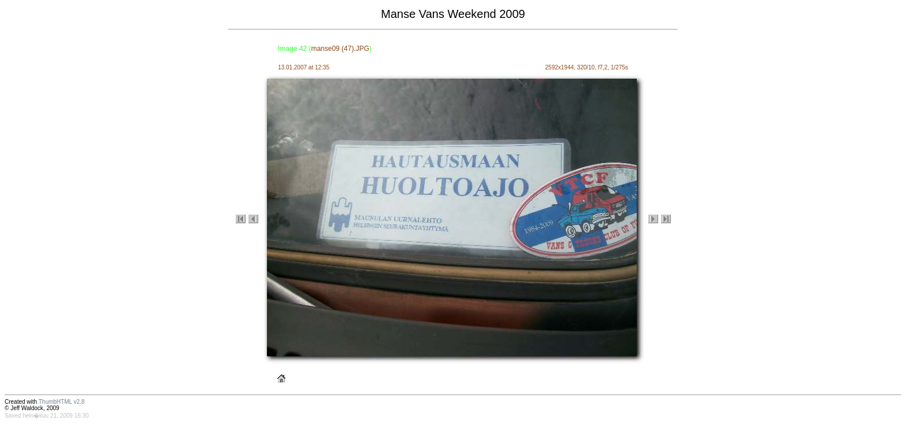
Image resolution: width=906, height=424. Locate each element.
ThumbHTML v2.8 (62, 402)
